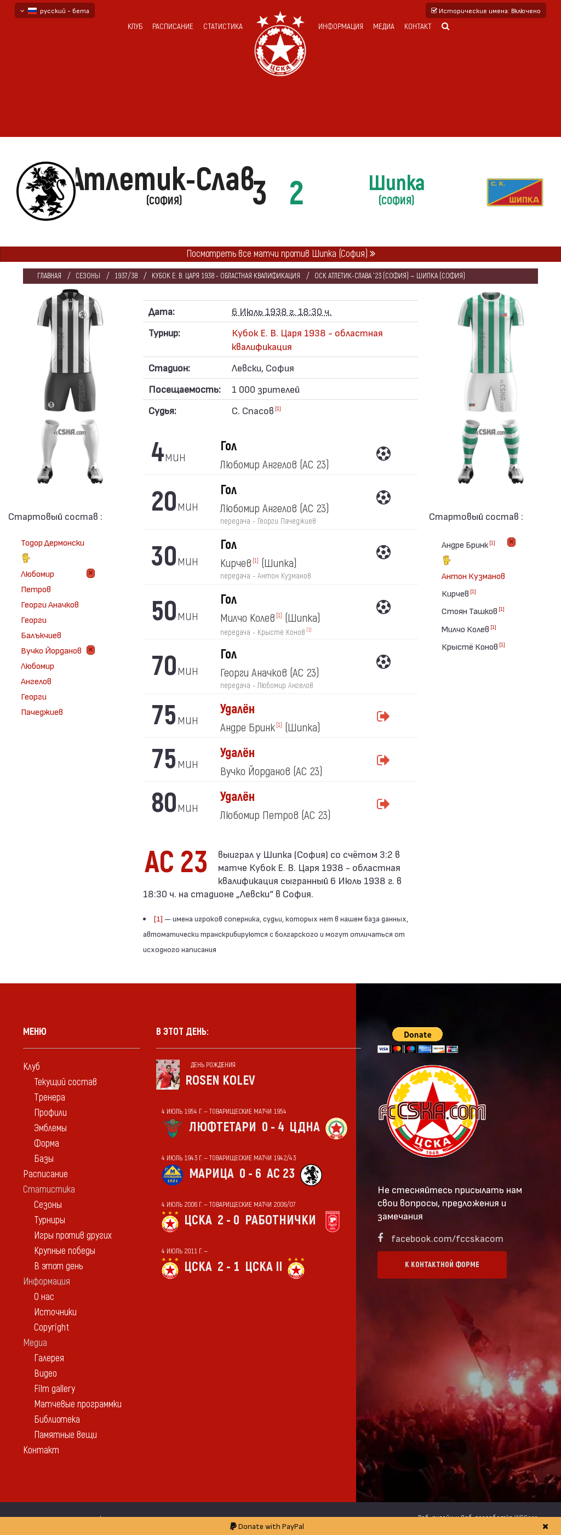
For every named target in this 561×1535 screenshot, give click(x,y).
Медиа (383, 26)
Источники (55, 1312)
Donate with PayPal (267, 1526)
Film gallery (54, 1389)
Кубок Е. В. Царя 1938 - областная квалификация (226, 275)
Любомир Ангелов (37, 673)
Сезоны (88, 275)
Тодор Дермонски (52, 551)
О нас (44, 1297)
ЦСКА (198, 1220)
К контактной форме (442, 1264)
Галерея (49, 1358)
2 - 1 (228, 1267)
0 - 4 (273, 1127)
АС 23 (281, 1174)
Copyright (51, 1327)
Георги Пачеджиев (42, 704)
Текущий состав (65, 1082)
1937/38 (126, 275)
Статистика (223, 26)
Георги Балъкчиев (41, 627)
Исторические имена (486, 10)
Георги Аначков (50, 604)
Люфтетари (222, 1127)
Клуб (135, 26)
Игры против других (73, 1235)
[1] (278, 408)
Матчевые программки (78, 1404)
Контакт (418, 26)
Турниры (49, 1220)
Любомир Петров (37, 581)
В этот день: (182, 1032)
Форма (46, 1143)
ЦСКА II (263, 1267)
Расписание (172, 26)
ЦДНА (304, 1127)
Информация (340, 26)
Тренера (49, 1097)
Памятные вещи (65, 1435)
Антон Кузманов (473, 575)
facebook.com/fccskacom (447, 1237)
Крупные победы (64, 1251)
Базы (44, 1159)
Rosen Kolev (220, 1081)
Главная (49, 275)
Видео (45, 1373)
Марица (211, 1174)
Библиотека (57, 1419)
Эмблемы (50, 1128)
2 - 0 (228, 1220)
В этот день (58, 1266)
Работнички (280, 1220)
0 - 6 (250, 1174)
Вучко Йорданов (51, 650)
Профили (50, 1113)
